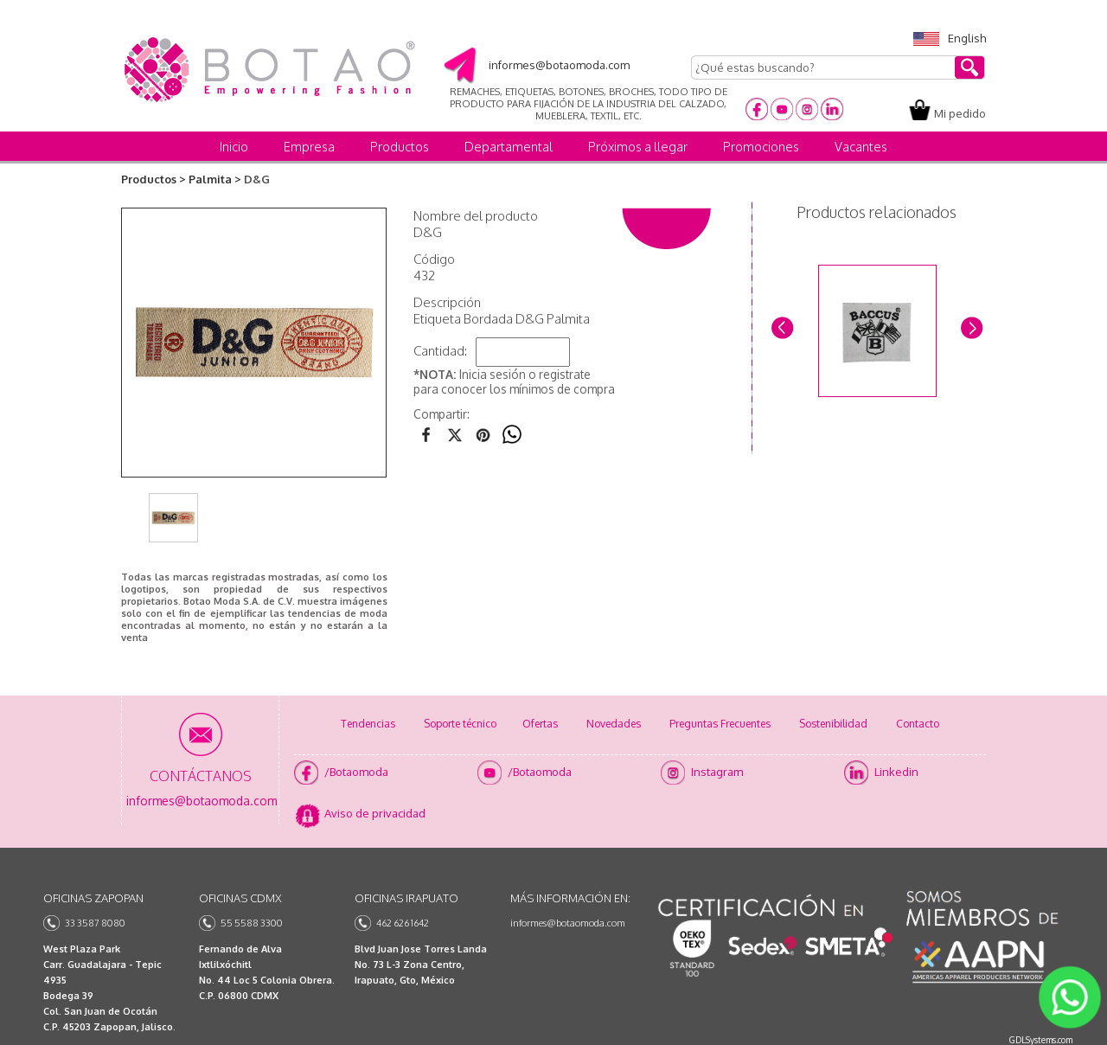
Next (970, 326)
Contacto (917, 723)
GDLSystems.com (1040, 1040)
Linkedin (896, 772)
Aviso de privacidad (375, 813)
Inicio (234, 146)
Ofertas (540, 723)
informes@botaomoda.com (567, 923)
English (949, 38)
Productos (399, 146)
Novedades (613, 723)
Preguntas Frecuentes (720, 723)
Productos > (153, 179)
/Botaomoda (356, 772)
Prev (781, 326)
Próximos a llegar (638, 146)
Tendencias (368, 723)
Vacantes (861, 146)
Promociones (761, 146)
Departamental (508, 146)
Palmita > (215, 179)
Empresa (309, 146)
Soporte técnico (460, 723)
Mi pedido (960, 113)
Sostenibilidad (833, 723)
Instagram (717, 772)
